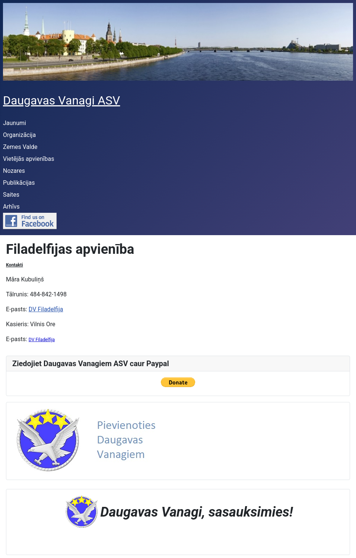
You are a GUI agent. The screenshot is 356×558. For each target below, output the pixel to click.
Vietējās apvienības (28, 158)
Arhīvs (11, 206)
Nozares (14, 170)
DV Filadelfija (46, 309)
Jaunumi (14, 123)
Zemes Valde (20, 146)
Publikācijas (19, 182)
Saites (11, 194)
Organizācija (19, 134)
